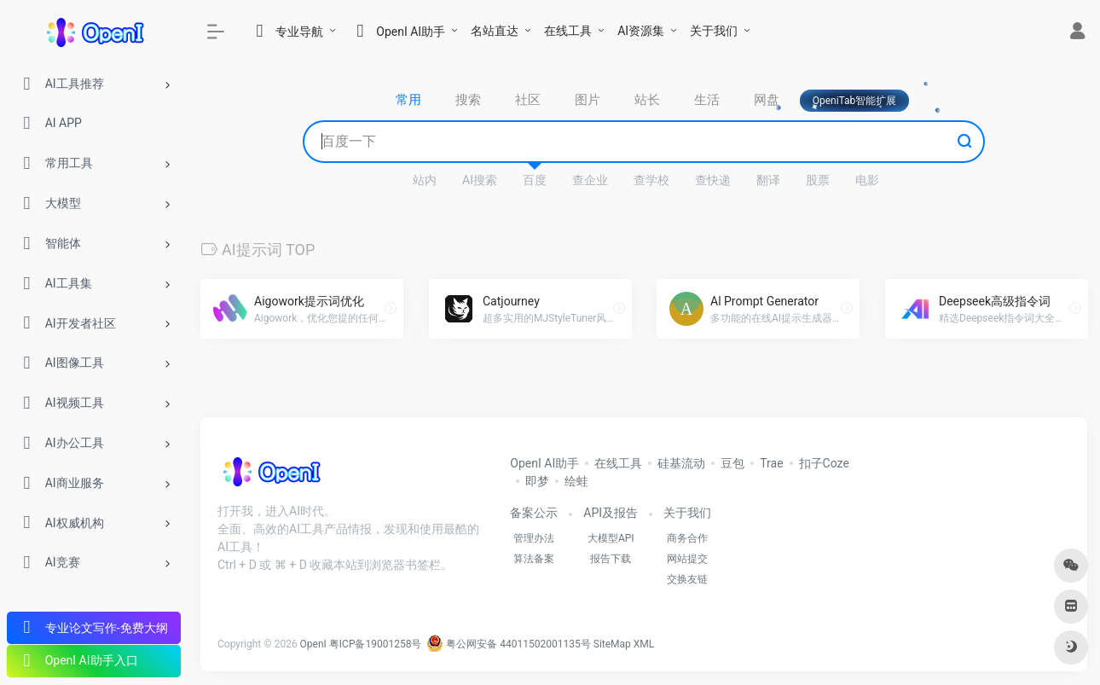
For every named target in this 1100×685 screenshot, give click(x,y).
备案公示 (534, 513)
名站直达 (494, 31)
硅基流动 (681, 463)
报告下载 (610, 559)
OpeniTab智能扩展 (855, 101)
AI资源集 (640, 31)
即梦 (537, 481)
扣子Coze (824, 463)
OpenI (313, 644)
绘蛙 (576, 481)
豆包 (732, 463)
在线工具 (568, 31)
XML (644, 644)
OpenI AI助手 (544, 463)
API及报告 (610, 513)
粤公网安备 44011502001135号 (508, 644)
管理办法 (533, 538)
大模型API (611, 538)
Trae (771, 463)
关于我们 (714, 31)
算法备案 (533, 559)
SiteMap (612, 644)
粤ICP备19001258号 (375, 644)
